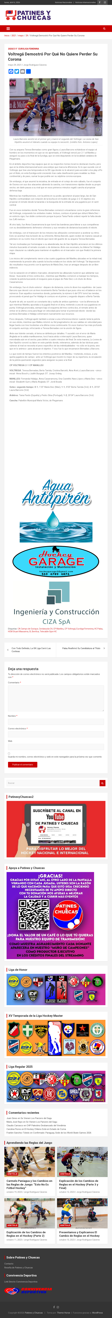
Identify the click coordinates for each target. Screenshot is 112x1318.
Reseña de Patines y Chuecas (18, 1267)
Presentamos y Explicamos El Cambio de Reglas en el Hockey (79, 1234)
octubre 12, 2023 (67, 1192)
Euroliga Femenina (28, 49)
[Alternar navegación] (8, 28)
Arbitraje (12, 1174)
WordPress (97, 1312)
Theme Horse (63, 1312)
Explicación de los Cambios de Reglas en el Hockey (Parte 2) (26, 1234)
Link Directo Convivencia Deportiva (20, 1281)
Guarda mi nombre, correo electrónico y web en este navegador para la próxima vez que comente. (55, 756)
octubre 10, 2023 (67, 1240)
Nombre (12, 716)
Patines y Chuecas (34, 1312)
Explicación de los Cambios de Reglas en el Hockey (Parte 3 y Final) (78, 1184)
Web (10, 741)
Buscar (102, 783)
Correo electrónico (18, 728)
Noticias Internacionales (85, 2)
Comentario (14, 682)
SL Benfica (34, 631)
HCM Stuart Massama (18, 631)
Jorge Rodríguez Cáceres (35, 65)
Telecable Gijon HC (48, 631)
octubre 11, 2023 (14, 1240)
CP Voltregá (70, 629)
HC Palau (98, 629)
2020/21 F (12, 49)
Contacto (8, 1263)
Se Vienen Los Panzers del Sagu (36, 1118)
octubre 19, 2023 (14, 1192)
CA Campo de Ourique (28, 629)
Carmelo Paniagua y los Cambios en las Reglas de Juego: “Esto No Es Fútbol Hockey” (29, 1184)
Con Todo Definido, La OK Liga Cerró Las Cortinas (31, 650)
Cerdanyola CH (45, 629)
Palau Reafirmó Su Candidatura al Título (81, 648)
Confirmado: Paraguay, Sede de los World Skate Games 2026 (62, 1132)
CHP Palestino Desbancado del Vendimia (46, 1125)
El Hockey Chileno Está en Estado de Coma (45, 1129)
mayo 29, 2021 (15, 65)
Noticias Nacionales (63, 2)
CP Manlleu (58, 629)
